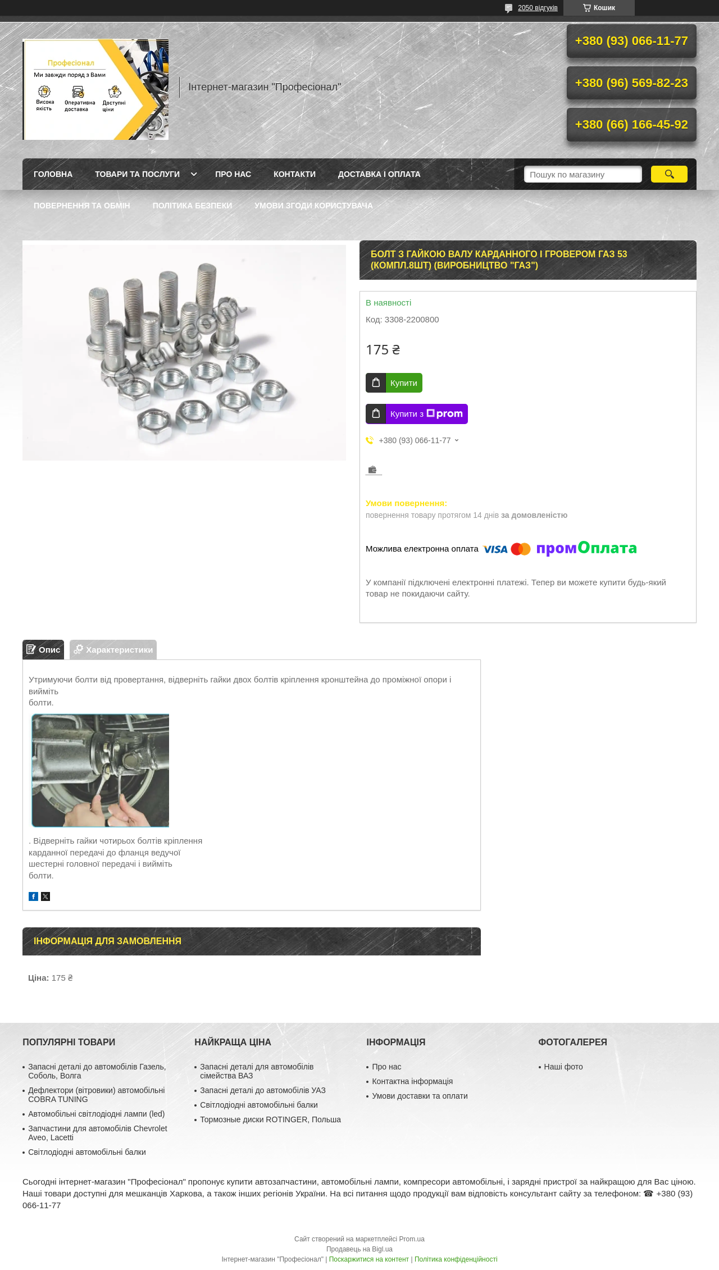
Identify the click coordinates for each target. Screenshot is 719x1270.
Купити (403, 383)
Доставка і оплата (379, 174)
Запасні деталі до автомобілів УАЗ (263, 1090)
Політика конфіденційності (456, 1259)
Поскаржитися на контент (369, 1259)
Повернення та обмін (82, 205)
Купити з (426, 414)
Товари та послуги (137, 174)
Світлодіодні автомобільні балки (87, 1152)
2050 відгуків (538, 8)
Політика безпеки (193, 205)
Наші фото (563, 1066)
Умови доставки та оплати (419, 1095)
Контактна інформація (412, 1081)
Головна (53, 174)
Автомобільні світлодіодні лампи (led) (96, 1113)
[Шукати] (669, 174)
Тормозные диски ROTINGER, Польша (270, 1119)
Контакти (295, 174)
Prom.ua (412, 1239)
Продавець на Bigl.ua (359, 1249)
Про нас (233, 174)
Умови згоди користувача (313, 205)
